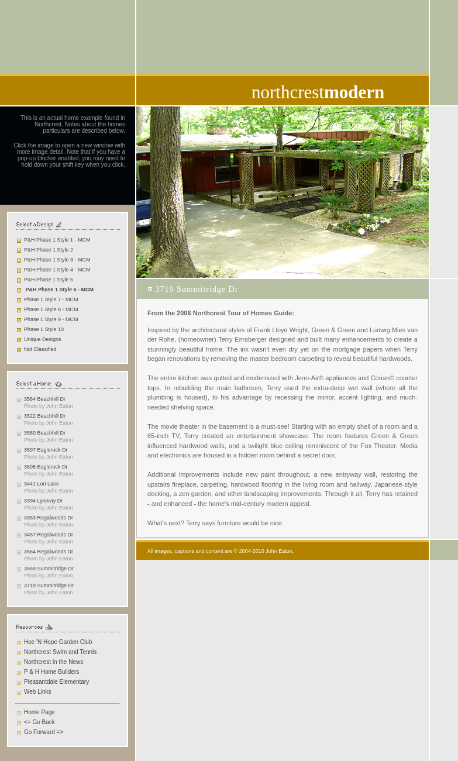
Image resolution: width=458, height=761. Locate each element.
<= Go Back (39, 722)
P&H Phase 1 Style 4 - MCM (57, 270)
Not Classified (40, 349)
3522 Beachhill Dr (45, 416)
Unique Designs (42, 339)
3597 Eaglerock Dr (46, 450)
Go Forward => (43, 732)
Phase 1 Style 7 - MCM (51, 299)
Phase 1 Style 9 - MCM (51, 319)
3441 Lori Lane (41, 484)
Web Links (37, 691)
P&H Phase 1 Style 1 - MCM (57, 240)
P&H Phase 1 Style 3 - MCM (57, 260)
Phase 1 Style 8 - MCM (51, 309)
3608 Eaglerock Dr (46, 467)
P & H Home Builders (51, 672)
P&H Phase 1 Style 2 (48, 250)
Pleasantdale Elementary (56, 682)
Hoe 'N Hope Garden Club (58, 642)
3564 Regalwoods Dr (48, 552)
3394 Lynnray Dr (43, 501)
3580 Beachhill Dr (45, 433)
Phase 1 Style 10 (44, 329)
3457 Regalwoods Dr (48, 535)
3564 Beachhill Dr (45, 399)
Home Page (39, 712)
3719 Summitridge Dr (49, 585)
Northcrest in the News (53, 662)
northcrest (318, 92)
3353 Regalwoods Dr (48, 518)
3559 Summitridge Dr (49, 568)
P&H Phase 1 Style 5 (48, 280)
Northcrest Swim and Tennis (60, 652)
